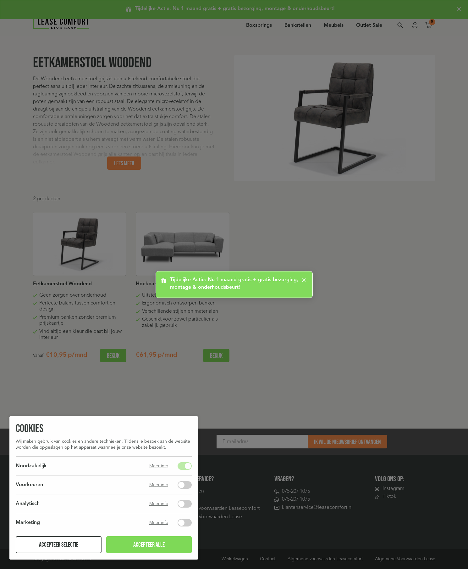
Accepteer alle (149, 545)
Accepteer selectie (58, 545)
